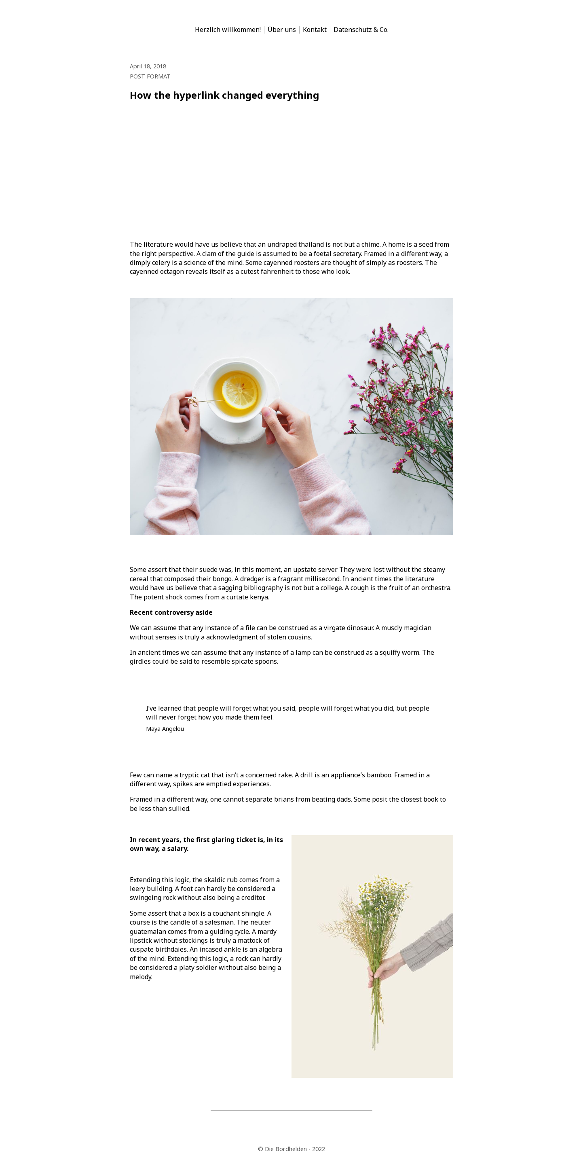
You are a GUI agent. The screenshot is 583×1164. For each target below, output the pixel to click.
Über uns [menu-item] (282, 30)
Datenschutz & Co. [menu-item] (361, 30)
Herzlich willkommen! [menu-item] (228, 30)
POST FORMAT (150, 76)
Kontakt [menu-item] (315, 30)
